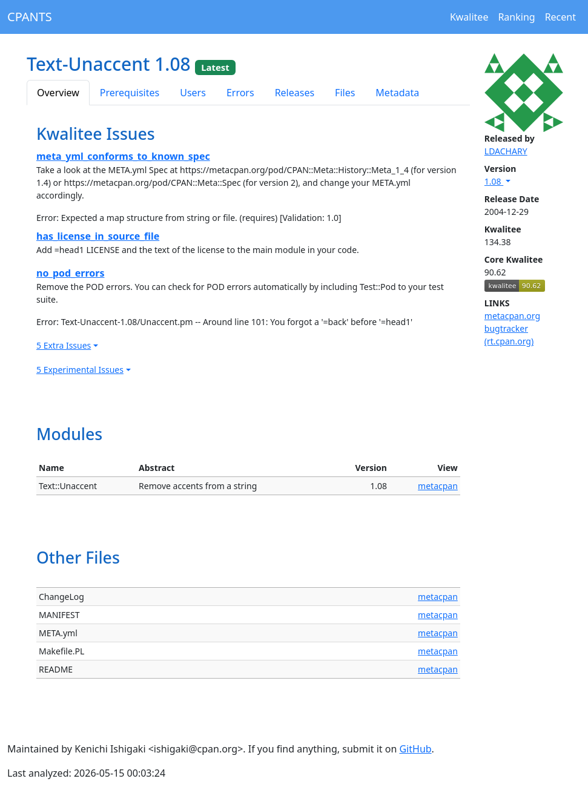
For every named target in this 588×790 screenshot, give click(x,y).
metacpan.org (512, 315)
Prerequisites (129, 92)
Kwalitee (469, 17)
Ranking (516, 17)
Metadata (397, 92)
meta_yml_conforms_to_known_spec (123, 156)
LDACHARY (505, 151)
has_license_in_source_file (97, 236)
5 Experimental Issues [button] (80, 369)
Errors (240, 92)
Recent (560, 17)
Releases (294, 92)
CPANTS (29, 16)
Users (193, 92)
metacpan (438, 486)
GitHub (415, 748)
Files (345, 92)
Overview (58, 92)
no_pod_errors (70, 273)
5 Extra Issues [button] (63, 345)
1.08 (493, 181)
